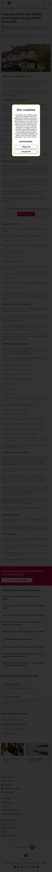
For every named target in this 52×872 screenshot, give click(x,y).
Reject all (26, 147)
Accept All (26, 152)
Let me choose (25, 141)
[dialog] (26, 130)
